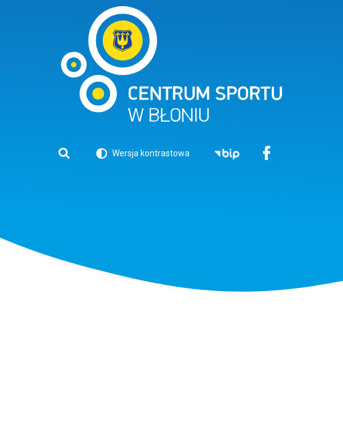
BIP (227, 154)
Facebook (267, 154)
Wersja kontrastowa (143, 155)
